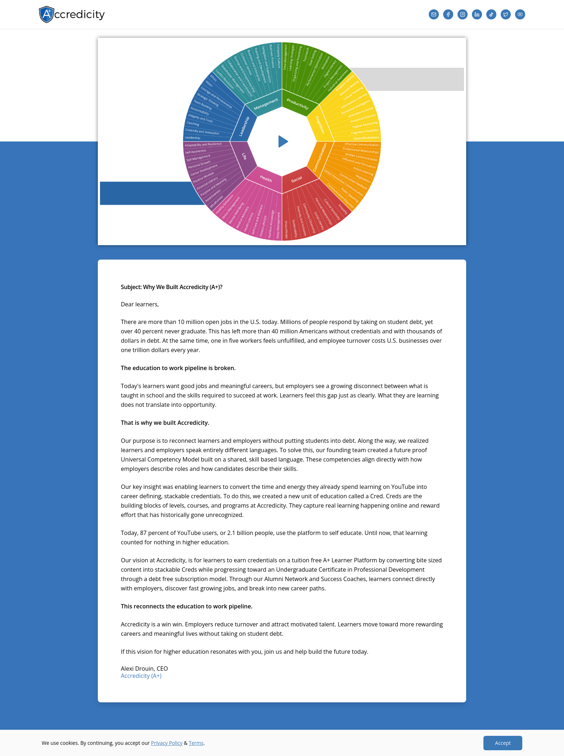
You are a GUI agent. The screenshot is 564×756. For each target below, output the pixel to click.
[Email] (434, 14)
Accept (503, 742)
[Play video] (282, 141)
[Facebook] (448, 14)
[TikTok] (491, 14)
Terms (196, 742)
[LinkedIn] (477, 14)
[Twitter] (506, 14)
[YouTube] (520, 14)
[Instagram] (463, 14)
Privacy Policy (166, 742)
